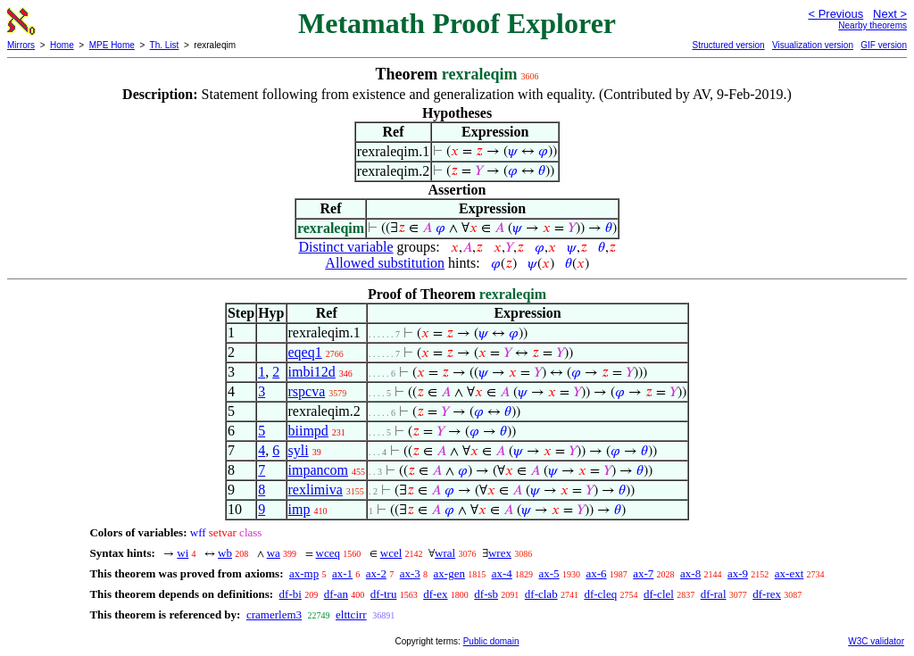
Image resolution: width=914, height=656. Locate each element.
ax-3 (410, 573)
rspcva (307, 391)
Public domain (491, 641)
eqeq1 (305, 352)
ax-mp (304, 573)
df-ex (435, 594)
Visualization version (812, 45)
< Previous (835, 14)
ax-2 (376, 573)
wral (445, 553)
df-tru (383, 594)
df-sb (486, 594)
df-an (336, 594)
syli (298, 450)
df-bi (290, 594)
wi (182, 553)
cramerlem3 (274, 614)
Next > (890, 14)
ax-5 (549, 573)
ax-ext (789, 573)
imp (299, 509)
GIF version (883, 45)
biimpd (308, 430)
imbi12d (312, 371)
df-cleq (600, 594)
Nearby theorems (872, 25)
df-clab (541, 594)
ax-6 (596, 573)
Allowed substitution (385, 262)
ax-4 (502, 573)
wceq (328, 553)
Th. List (164, 45)
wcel (391, 553)
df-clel (659, 594)
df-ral (714, 594)
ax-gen (449, 573)
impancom (318, 469)
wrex (499, 553)
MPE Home (112, 45)
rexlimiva (315, 489)
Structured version (728, 45)
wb (225, 553)
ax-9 (737, 573)
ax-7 (643, 573)
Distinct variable (345, 246)
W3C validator (876, 641)
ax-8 (690, 573)
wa (273, 553)
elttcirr (351, 614)
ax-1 (342, 573)
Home (62, 45)
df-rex (766, 594)
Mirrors (21, 45)
